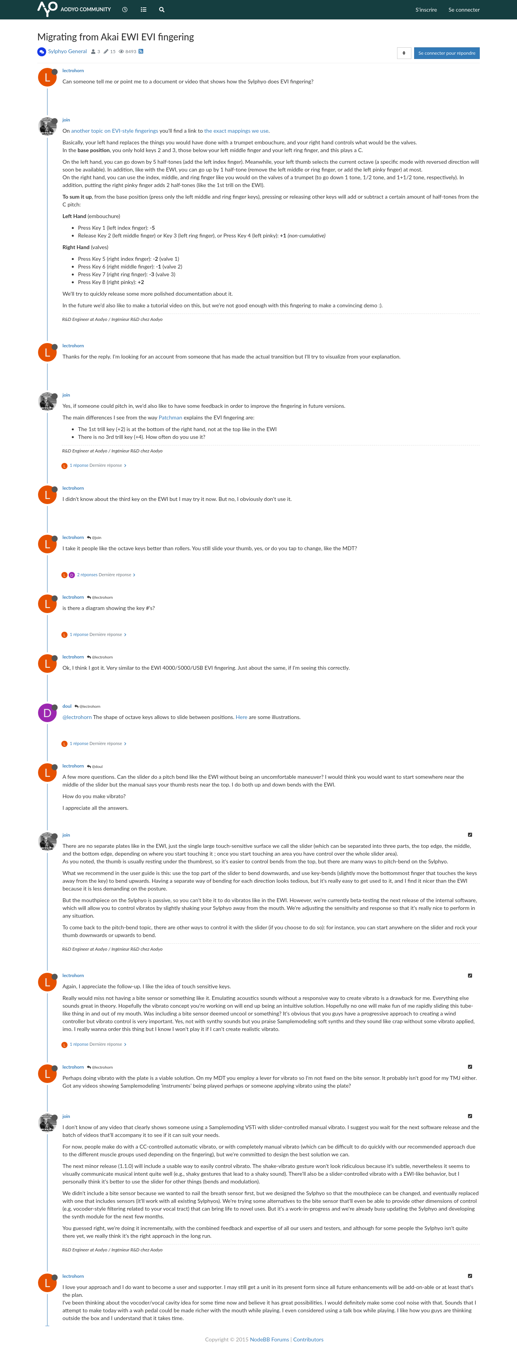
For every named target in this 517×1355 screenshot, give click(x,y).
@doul (94, 766)
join (66, 120)
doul (66, 706)
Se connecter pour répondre (446, 53)
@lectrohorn (100, 597)
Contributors (308, 1339)
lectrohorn (73, 70)
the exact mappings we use (236, 130)
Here (241, 717)
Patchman (170, 417)
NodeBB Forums (269, 1339)
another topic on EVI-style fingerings (114, 130)
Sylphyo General (67, 51)
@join (94, 537)
